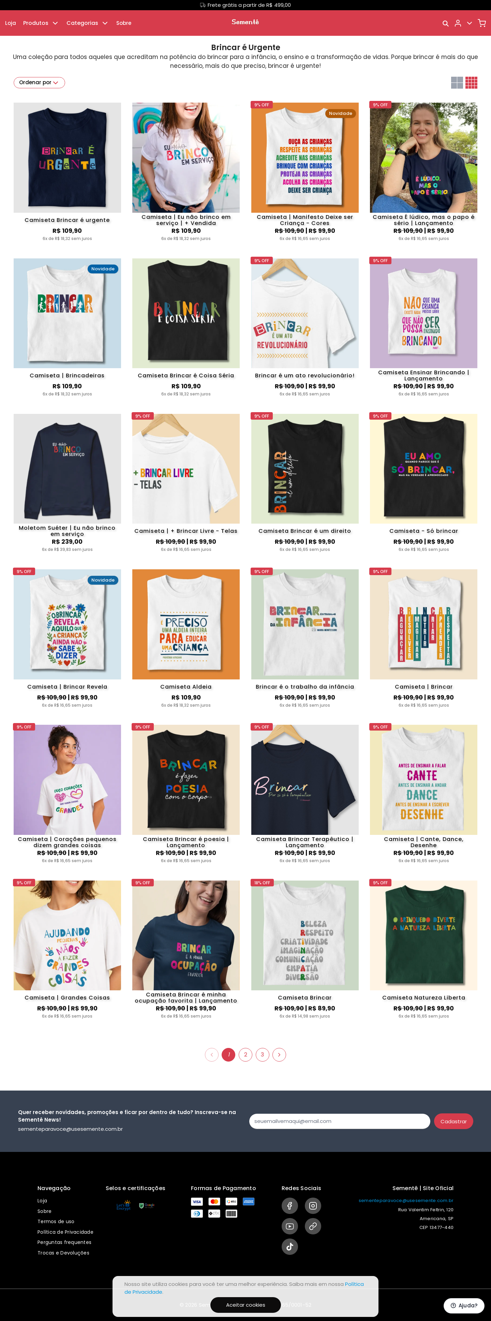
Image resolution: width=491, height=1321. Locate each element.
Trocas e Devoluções (63, 1252)
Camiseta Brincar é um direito (304, 531)
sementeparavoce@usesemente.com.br (406, 1200)
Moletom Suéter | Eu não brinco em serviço (67, 531)
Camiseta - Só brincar (423, 531)
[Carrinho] (482, 23)
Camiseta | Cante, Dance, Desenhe (424, 842)
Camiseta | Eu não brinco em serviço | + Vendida (186, 220)
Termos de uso (56, 1221)
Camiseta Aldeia (186, 687)
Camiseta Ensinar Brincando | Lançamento (424, 376)
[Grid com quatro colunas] (471, 83)
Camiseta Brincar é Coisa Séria (186, 375)
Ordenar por (39, 83)
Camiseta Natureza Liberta (423, 998)
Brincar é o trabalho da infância (305, 687)
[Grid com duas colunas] (457, 83)
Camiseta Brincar (305, 998)
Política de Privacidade (65, 1232)
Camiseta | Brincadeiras (67, 375)
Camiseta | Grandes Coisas (67, 998)
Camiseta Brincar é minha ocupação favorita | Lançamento (186, 998)
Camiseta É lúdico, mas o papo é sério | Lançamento (424, 220)
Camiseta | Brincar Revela (67, 687)
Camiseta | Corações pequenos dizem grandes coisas (67, 842)
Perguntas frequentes (64, 1242)
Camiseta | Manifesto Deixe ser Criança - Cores (305, 220)
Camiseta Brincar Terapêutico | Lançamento (305, 842)
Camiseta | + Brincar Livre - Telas (186, 531)
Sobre (123, 23)
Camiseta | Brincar (424, 687)
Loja (10, 23)
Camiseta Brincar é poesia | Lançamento (186, 842)
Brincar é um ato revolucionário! (305, 375)
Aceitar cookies (245, 1304)
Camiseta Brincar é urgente (67, 220)
